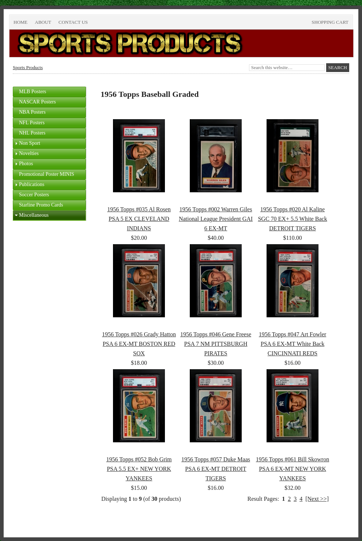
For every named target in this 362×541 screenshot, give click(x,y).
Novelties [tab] (26, 153)
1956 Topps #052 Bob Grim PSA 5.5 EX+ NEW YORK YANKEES (138, 468)
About (43, 22)
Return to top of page (37, 523)
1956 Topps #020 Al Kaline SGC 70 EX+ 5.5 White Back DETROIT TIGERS (292, 218)
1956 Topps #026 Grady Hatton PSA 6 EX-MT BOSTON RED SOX (139, 343)
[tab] (49, 92)
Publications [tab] (28, 185)
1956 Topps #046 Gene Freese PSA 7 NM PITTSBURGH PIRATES (215, 343)
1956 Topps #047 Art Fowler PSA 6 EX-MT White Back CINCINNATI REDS (292, 343)
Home (20, 22)
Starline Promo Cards (41, 205)
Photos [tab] (23, 164)
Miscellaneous (34, 215)
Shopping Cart (330, 22)
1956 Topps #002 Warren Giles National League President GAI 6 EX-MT (216, 218)
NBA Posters (32, 112)
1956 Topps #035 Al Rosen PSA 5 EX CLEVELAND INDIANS (139, 218)
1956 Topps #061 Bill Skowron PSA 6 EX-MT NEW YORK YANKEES (292, 468)
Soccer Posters (34, 194)
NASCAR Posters (37, 102)
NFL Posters (32, 122)
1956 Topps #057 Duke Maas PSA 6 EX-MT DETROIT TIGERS (215, 468)
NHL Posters (32, 133)
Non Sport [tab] (26, 143)
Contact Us (73, 22)
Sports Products (28, 67)
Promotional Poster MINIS (46, 174)
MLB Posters (32, 91)
